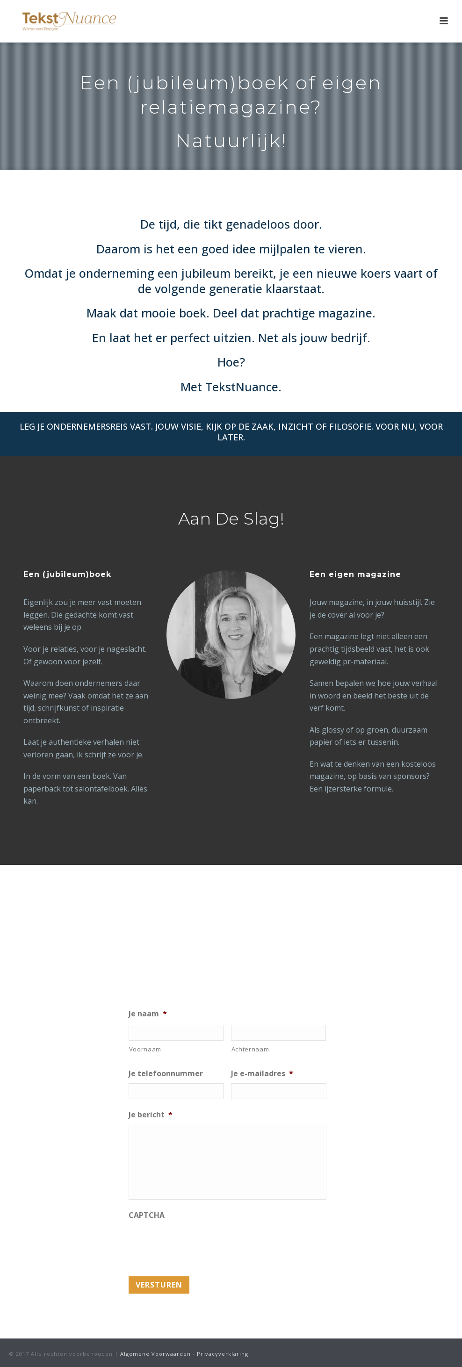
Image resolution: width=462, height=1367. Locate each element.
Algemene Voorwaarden (155, 1353)
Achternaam (250, 1049)
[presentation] (200, 1243)
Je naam (148, 1014)
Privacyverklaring (222, 1353)
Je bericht (151, 1115)
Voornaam (145, 1049)
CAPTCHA (147, 1215)
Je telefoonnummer (166, 1074)
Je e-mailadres (262, 1074)
